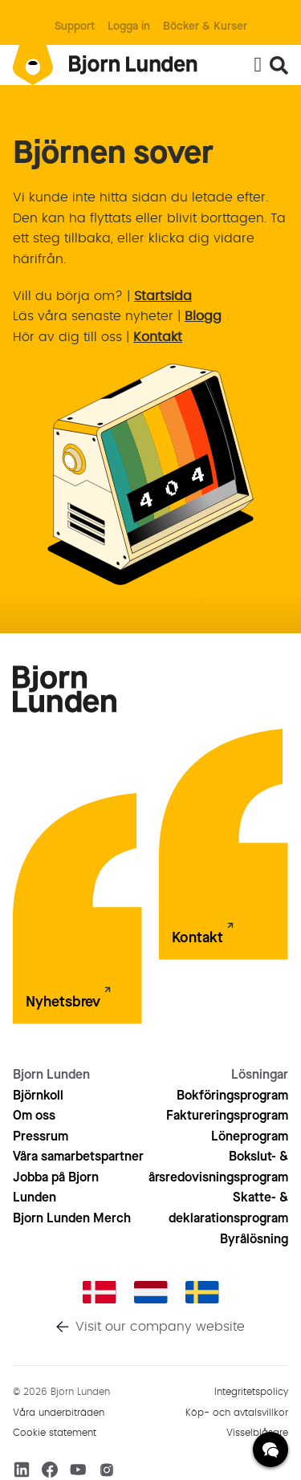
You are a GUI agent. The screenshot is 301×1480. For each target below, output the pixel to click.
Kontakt (157, 337)
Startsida (163, 296)
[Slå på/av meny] (258, 65)
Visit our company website (160, 1326)
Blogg (203, 316)
